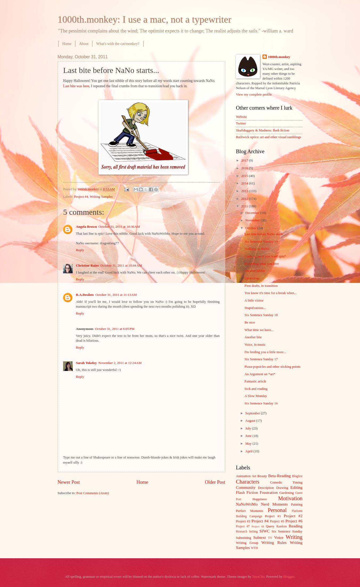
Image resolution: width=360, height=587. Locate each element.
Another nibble (254, 271)
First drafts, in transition (260, 286)
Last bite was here (76, 86)
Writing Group (247, 543)
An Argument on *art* (259, 374)
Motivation (290, 498)
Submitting (243, 538)
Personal (277, 510)
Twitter (241, 123)
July (248, 428)
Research (241, 531)
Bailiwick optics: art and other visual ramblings (268, 137)
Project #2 (293, 516)
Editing (296, 487)
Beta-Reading (279, 475)
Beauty (262, 476)
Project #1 (273, 516)
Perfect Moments (249, 511)
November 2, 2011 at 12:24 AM (119, 363)
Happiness (259, 499)
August (250, 421)
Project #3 (243, 521)
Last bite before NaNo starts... (265, 234)
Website (241, 117)
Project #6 (293, 521)
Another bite (253, 337)
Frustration (269, 492)
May (248, 443)
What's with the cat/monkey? (117, 44)
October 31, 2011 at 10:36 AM (119, 227)
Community (246, 487)
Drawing (282, 488)
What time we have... (258, 330)
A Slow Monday (255, 396)
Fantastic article (255, 381)
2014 (245, 183)
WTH (254, 548)
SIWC (264, 531)
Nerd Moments (274, 504)
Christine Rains (87, 265)
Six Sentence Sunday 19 (261, 241)
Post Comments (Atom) (92, 493)
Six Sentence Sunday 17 (261, 359)
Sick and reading (256, 389)
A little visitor (254, 300)
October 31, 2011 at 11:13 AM (116, 295)
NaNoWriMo (247, 504)
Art (254, 476)
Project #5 (277, 521)
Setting (253, 531)
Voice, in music (255, 344)
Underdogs (252, 278)
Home (66, 44)
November (253, 220)
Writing (294, 537)
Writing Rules (274, 542)
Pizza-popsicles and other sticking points (272, 367)
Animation (243, 476)
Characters (247, 482)
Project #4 (81, 197)
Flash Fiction (247, 492)
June (248, 436)
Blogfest (297, 476)
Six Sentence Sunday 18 (261, 315)
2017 (245, 160)
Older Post (215, 482)
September (253, 413)
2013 (245, 191)
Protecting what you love (261, 264)
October (251, 228)
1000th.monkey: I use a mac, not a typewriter (144, 19)
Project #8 (258, 526)
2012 (245, 199)
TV (270, 538)
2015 (245, 176)
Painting (296, 504)
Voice (279, 537)
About (83, 44)
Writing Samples (101, 197)
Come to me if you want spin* (265, 256)
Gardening (286, 493)
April (249, 451)
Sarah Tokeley (86, 363)
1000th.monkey (279, 57)
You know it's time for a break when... (270, 293)
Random (281, 526)
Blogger (288, 576)
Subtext (259, 537)
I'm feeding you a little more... (265, 352)
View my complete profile (254, 94)
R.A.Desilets (85, 295)
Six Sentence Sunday (287, 531)
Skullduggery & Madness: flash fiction (262, 130)
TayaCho (258, 576)
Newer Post (69, 482)
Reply (80, 250)
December (252, 213)
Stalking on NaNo (256, 249)
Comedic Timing (286, 482)
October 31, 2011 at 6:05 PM (114, 329)
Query (270, 526)
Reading (295, 526)
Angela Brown (86, 227)
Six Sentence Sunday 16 (261, 403)
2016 (245, 168)
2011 (245, 206)
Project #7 (243, 526)
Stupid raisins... (255, 308)
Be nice (249, 322)
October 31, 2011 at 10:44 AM (121, 265)
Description (266, 488)
